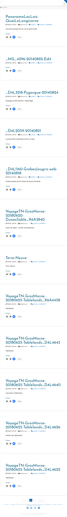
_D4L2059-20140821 (23, 131)
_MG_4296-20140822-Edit (28, 59)
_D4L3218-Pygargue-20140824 (32, 93)
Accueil (6, 504)
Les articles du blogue (24, 504)
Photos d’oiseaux (38, 504)
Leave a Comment (45, 24)
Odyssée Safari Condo (33, 505)
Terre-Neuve (16, 258)
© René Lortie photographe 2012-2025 (33, 514)
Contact (60, 504)
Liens (55, 504)
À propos (13, 504)
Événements (48, 504)
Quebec (32, 24)
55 (39, 500)
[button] (64, 4)
